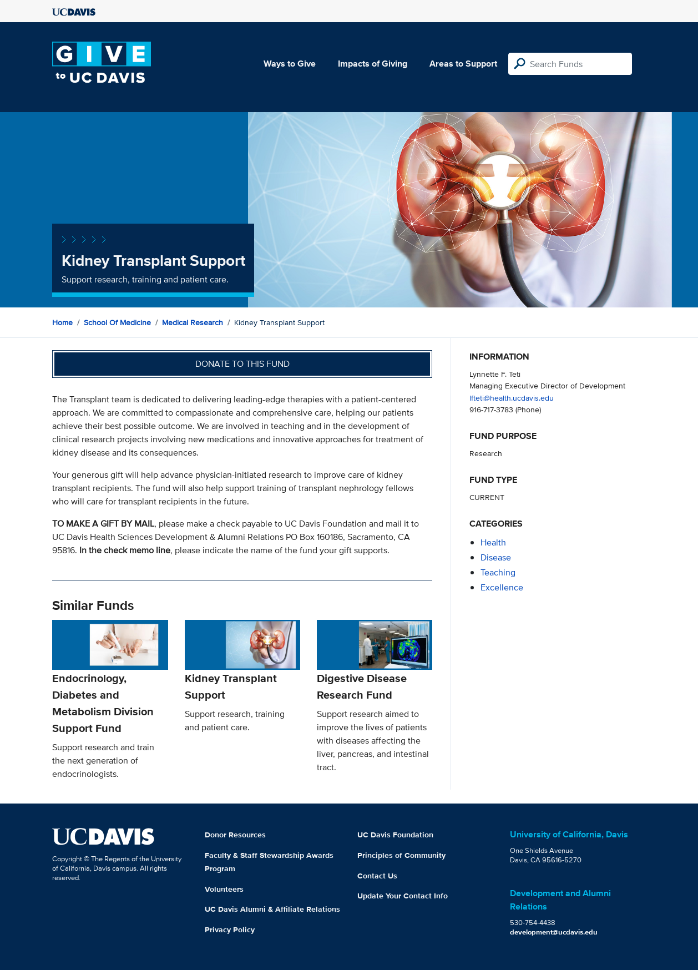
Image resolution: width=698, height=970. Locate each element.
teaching (497, 572)
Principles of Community (401, 855)
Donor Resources (235, 834)
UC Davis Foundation (395, 834)
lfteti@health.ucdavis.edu (511, 397)
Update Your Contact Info (402, 895)
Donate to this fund (242, 363)
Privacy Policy (230, 929)
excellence (501, 587)
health (493, 542)
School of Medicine (117, 322)
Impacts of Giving (372, 63)
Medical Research (192, 322)
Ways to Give (290, 63)
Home (62, 322)
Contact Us (377, 875)
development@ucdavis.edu (554, 932)
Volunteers (224, 889)
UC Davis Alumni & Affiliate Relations (272, 909)
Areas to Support (463, 63)
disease (495, 557)
